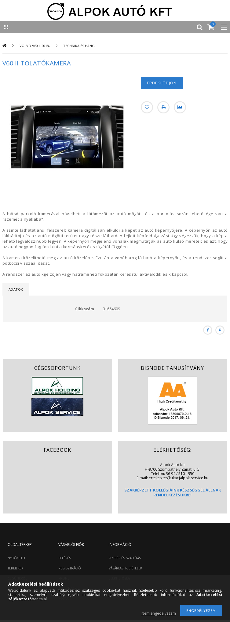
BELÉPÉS (64, 558)
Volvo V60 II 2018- (35, 45)
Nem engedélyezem (158, 613)
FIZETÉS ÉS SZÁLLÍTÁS (125, 558)
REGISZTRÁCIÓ (69, 568)
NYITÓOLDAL (17, 558)
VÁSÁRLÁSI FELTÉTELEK (125, 568)
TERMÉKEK (15, 568)
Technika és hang (79, 45)
